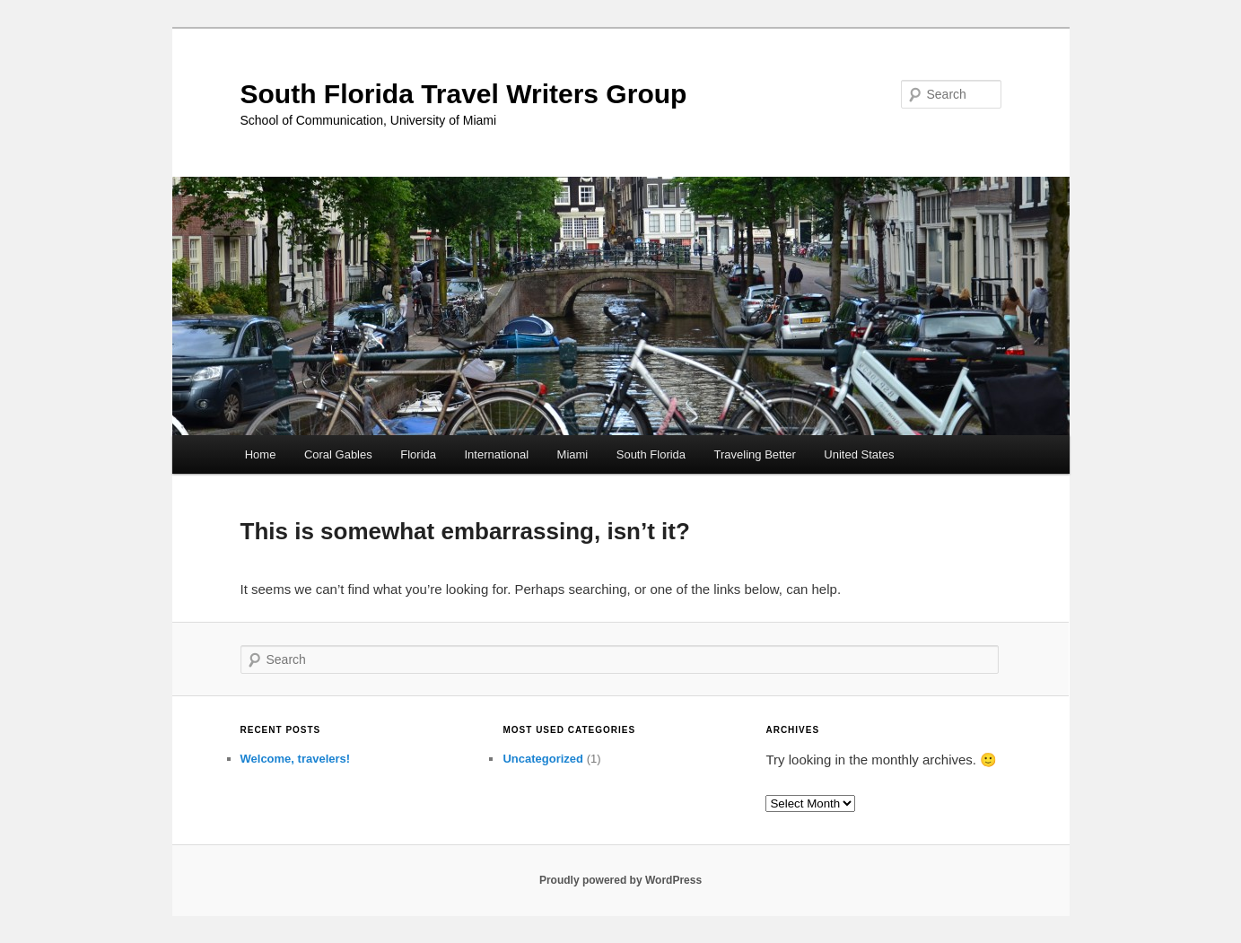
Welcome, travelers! (295, 758)
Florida (418, 454)
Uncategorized (543, 758)
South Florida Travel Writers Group (463, 94)
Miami (573, 454)
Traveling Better (755, 454)
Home (260, 454)
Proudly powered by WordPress (620, 880)
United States (859, 454)
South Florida (651, 454)
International (497, 454)
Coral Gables (338, 454)
